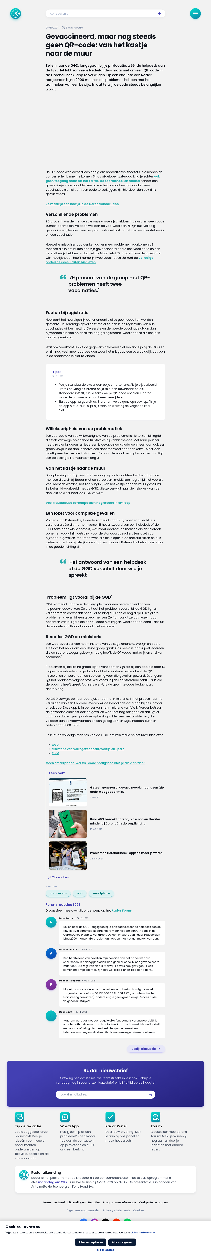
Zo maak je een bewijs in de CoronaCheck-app (82, 204)
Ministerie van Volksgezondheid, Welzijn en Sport (88, 749)
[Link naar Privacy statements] (116, 1210)
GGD (55, 745)
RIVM (55, 753)
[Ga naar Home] (15, 13)
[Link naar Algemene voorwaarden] (83, 1210)
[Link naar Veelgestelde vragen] (153, 1202)
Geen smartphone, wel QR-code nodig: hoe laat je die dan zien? (95, 763)
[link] (58, 893)
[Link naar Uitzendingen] (76, 1202)
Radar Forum (122, 910)
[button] (159, 14)
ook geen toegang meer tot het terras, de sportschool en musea (103, 178)
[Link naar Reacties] (94, 1202)
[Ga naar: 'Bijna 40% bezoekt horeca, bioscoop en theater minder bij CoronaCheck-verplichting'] (107, 824)
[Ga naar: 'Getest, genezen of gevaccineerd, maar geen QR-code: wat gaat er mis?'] (107, 792)
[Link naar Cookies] (138, 1210)
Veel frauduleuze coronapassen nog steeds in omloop (88, 503)
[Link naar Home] (47, 1202)
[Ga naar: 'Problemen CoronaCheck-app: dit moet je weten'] (107, 855)
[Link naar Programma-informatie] (119, 1202)
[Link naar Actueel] (59, 1202)
